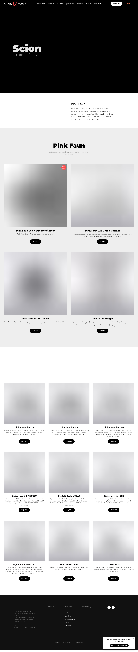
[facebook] (109, 608)
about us (51, 607)
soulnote (60, 4)
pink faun (70, 4)
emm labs (41, 4)
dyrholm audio (70, 619)
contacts (51, 610)
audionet (97, 4)
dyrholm (80, 4)
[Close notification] (134, 638)
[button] (35, 289)
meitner (51, 4)
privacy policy (86, 607)
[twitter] (113, 608)
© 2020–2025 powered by (64, 642)
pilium (88, 4)
